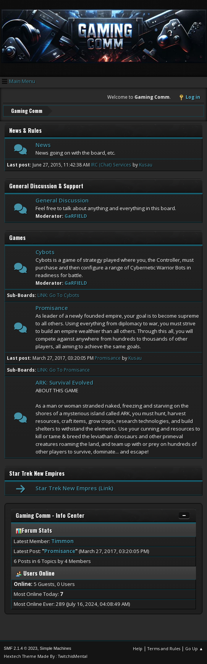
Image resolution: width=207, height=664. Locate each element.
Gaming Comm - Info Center (50, 515)
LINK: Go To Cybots (58, 295)
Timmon (62, 540)
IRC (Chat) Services (111, 164)
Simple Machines (55, 648)
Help (137, 648)
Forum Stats (34, 530)
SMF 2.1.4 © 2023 (20, 648)
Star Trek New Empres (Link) (74, 487)
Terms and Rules (163, 648)
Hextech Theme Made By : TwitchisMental (45, 656)
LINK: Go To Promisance (63, 370)
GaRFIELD (76, 215)
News (43, 144)
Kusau (145, 164)
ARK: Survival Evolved (64, 382)
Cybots (45, 251)
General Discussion (62, 200)
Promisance (52, 307)
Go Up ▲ (194, 648)
